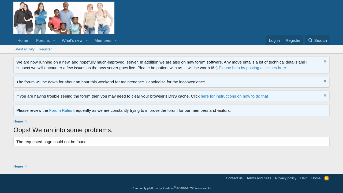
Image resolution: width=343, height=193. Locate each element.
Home (22, 40)
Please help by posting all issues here (252, 67)
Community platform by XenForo (171, 188)
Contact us (234, 178)
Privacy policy (285, 178)
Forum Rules (60, 110)
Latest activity (24, 49)
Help (304, 178)
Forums (43, 40)
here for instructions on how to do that (234, 96)
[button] (54, 40)
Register (45, 49)
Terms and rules (259, 178)
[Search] (317, 40)
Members (103, 40)
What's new (72, 40)
